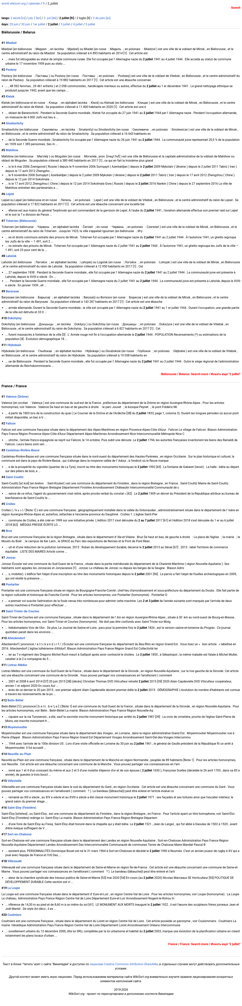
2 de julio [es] (101, 18)
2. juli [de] (50, 18)
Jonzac (11, 557)
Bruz (9, 531)
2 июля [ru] (18, 18)
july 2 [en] (34, 18)
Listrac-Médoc (17, 665)
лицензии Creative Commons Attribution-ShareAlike (124, 964)
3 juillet (65, 24)
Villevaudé (15, 861)
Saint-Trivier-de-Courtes (22, 611)
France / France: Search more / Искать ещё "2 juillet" (204, 944)
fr (44, 3)
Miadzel (11, 43)
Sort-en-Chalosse (20, 834)
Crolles (10, 504)
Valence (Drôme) (17, 396)
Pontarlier (12, 584)
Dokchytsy (15, 318)
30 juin (25, 24)
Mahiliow (12, 150)
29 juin (13, 24)
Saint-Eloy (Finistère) (22, 807)
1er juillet (39, 24)
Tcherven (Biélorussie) (21, 221)
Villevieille (15, 781)
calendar (34, 3)
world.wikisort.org (14, 3)
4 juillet (78, 24)
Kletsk (10, 96)
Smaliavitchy (14, 123)
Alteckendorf (16, 638)
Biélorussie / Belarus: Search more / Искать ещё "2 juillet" (200, 374)
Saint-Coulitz (15, 477)
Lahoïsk (11, 256)
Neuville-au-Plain (19, 754)
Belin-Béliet (15, 700)
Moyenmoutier (17, 727)
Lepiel (10, 194)
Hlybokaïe (14, 345)
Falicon (11, 423)
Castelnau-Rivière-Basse (23, 450)
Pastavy (11, 69)
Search (235, 7)
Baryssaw (12, 291)
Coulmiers (15, 915)
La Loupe (14, 888)
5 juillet (90, 24)
